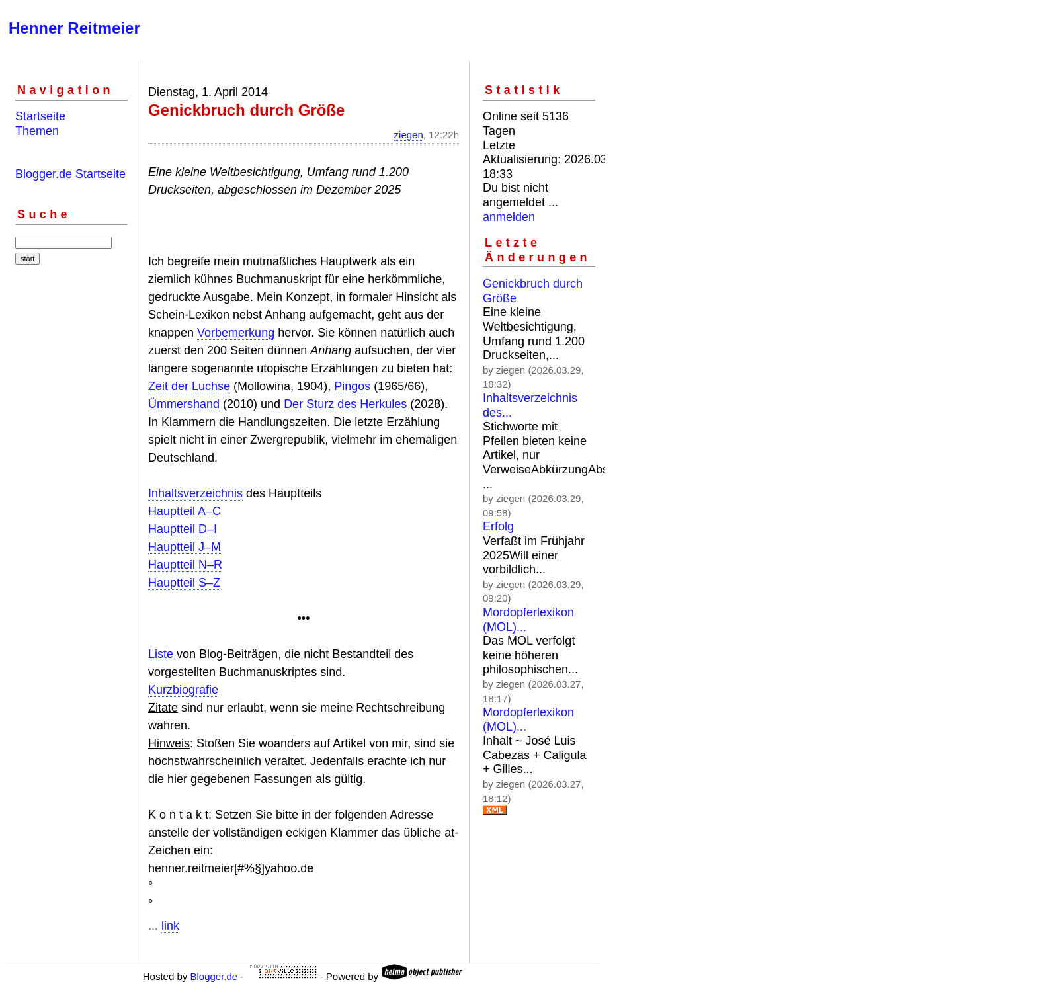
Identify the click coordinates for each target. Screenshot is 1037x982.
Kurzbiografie (183, 689)
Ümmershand (184, 404)
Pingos (352, 386)
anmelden (509, 217)
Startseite (40, 116)
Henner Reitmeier (74, 28)
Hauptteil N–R (185, 564)
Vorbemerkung (235, 332)
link (170, 925)
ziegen (408, 134)
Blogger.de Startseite (70, 174)
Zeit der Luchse (189, 386)
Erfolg (498, 526)
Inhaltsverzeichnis (195, 493)
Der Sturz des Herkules (345, 404)
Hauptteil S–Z (184, 582)
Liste (160, 654)
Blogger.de (213, 976)
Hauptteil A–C (184, 511)
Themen (37, 131)
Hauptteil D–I (182, 529)
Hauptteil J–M (184, 546)
